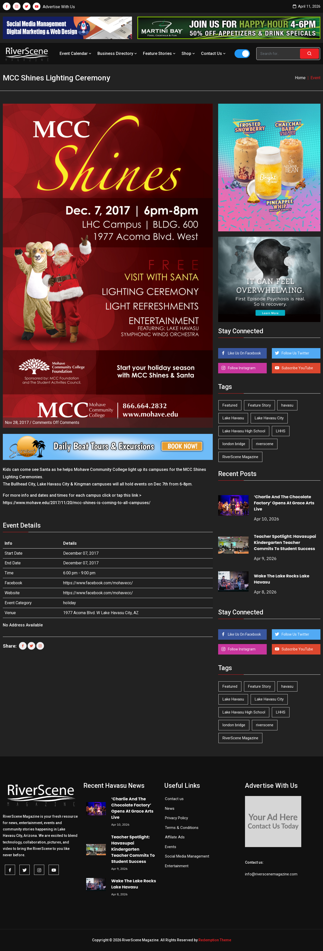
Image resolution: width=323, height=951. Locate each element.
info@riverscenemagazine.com (271, 874)
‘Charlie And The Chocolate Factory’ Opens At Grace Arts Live (284, 503)
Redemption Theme (214, 940)
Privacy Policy (176, 818)
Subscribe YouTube (297, 368)
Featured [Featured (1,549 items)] (229, 405)
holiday (69, 602)
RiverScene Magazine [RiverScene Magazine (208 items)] (240, 457)
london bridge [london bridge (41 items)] (233, 444)
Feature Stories (159, 53)
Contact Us (214, 53)
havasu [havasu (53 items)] (287, 405)
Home (300, 77)
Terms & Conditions (181, 827)
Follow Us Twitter (295, 353)
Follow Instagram (241, 368)
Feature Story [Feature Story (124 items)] (259, 405)
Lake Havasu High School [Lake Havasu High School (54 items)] (243, 431)
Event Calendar (76, 53)
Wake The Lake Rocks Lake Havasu (133, 884)
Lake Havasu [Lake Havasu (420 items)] (233, 418)
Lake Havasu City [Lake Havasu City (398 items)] (269, 418)
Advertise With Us (59, 6)
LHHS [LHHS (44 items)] (280, 431)
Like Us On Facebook (244, 353)
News (169, 808)
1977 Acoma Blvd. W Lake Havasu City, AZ (101, 612)
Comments (55, 422)
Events (170, 847)
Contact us (174, 799)
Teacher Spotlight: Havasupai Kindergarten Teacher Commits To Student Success (285, 542)
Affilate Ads (175, 837)
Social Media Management (187, 856)
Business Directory (117, 53)
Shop (189, 53)
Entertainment (176, 866)
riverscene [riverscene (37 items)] (264, 444)
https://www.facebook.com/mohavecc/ (98, 582)
